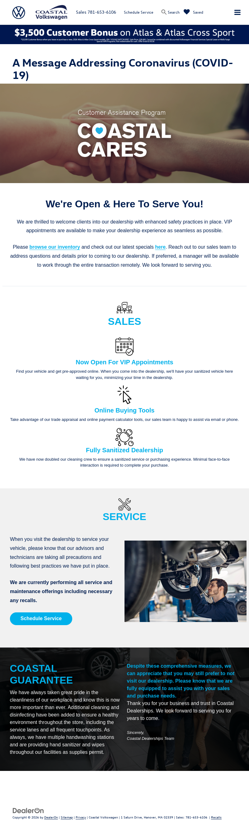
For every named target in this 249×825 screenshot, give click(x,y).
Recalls (216, 817)
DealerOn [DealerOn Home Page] (51, 817)
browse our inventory (55, 247)
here (160, 247)
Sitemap (67, 817)
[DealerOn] (28, 810)
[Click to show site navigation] (237, 12)
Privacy (81, 817)
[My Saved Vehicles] (193, 12)
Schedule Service (138, 12)
